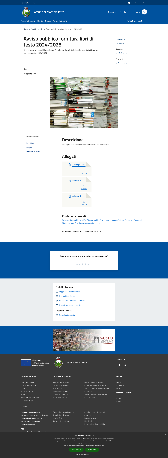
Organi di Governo (27, 382)
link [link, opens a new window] (103, 445)
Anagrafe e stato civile (61, 382)
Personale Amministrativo (30, 397)
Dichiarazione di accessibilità (94, 424)
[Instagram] (124, 11)
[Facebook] (119, 11)
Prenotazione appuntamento (63, 412)
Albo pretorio (89, 415)
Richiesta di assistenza (61, 421)
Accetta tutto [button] (76, 450)
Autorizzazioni (89, 397)
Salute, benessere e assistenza (95, 394)
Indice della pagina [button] (32, 136)
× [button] (165, 435)
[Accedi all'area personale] (136, 2)
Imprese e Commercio (60, 391)
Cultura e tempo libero (61, 385)
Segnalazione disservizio (61, 415)
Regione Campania (27, 2)
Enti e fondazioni (27, 391)
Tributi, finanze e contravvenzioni (96, 388)
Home (26, 29)
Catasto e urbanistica (60, 394)
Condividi (121, 39)
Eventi (118, 401)
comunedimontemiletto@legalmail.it (34, 432)
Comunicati (120, 385)
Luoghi (118, 398)
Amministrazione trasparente (95, 412)
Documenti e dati (27, 400)
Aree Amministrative (28, 385)
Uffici (23, 388)
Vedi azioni (122, 44)
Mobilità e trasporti (60, 397)
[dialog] (84, 445)
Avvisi (40, 29)
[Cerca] (144, 11)
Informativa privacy (91, 418)
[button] (84, 454)
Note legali (88, 421)
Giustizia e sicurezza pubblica (95, 385)
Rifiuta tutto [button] (92, 449)
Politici (23, 394)
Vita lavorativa (58, 388)
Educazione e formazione (93, 382)
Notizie (118, 382)
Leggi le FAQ (57, 418)
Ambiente (88, 391)
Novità (33, 29)
